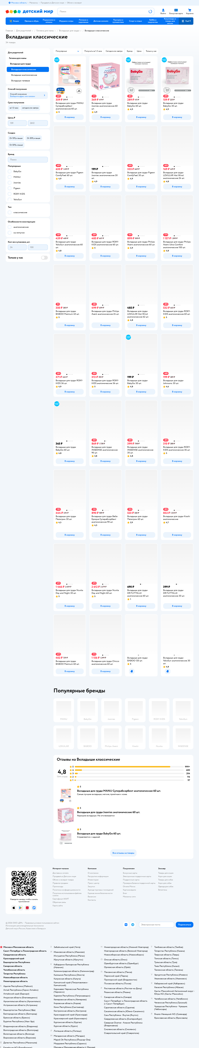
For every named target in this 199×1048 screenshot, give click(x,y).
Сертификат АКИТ (61, 899)
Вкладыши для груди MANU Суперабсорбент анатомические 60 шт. (119, 791)
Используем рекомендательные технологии (25, 925)
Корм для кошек (165, 876)
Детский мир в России (15, 928)
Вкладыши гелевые (20, 80)
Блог (125, 893)
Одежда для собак (165, 886)
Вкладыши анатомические (24, 75)
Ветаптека (162, 890)
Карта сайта (58, 905)
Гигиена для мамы (45, 30)
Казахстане (30, 928)
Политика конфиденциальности (66, 890)
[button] (186, 21)
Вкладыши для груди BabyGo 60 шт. (99, 833)
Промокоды (58, 886)
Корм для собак (165, 883)
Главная (9, 30)
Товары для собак (165, 880)
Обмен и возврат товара (63, 880)
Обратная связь (59, 902)
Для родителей (23, 30)
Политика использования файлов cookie (67, 894)
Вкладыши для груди (69, 30)
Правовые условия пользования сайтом (42, 923)
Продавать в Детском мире (64, 876)
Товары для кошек (166, 873)
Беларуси (41, 928)
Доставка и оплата (60, 873)
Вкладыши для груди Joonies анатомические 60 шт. (108, 812)
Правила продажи (60, 883)
